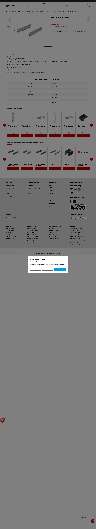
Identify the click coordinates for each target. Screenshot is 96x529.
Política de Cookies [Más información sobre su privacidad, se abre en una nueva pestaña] (36, 265)
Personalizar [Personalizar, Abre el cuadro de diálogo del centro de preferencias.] (35, 269)
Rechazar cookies (47, 269)
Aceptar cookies (60, 269)
